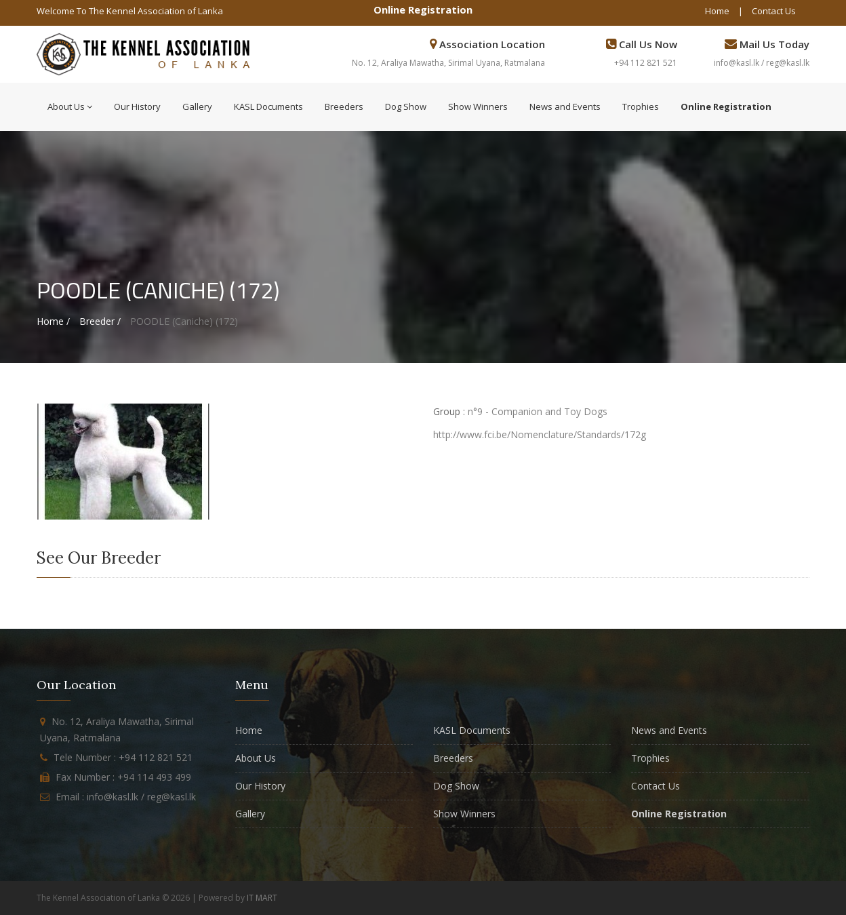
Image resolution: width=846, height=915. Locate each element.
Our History (137, 106)
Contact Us (774, 11)
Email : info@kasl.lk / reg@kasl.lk (126, 796)
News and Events (565, 106)
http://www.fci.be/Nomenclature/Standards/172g (539, 434)
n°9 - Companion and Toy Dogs (537, 411)
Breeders (344, 106)
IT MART (262, 897)
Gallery (197, 106)
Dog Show (405, 106)
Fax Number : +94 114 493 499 (123, 777)
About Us (69, 106)
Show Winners (478, 106)
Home (717, 11)
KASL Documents (268, 106)
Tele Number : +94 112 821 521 (123, 757)
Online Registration (423, 9)
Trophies (640, 106)
